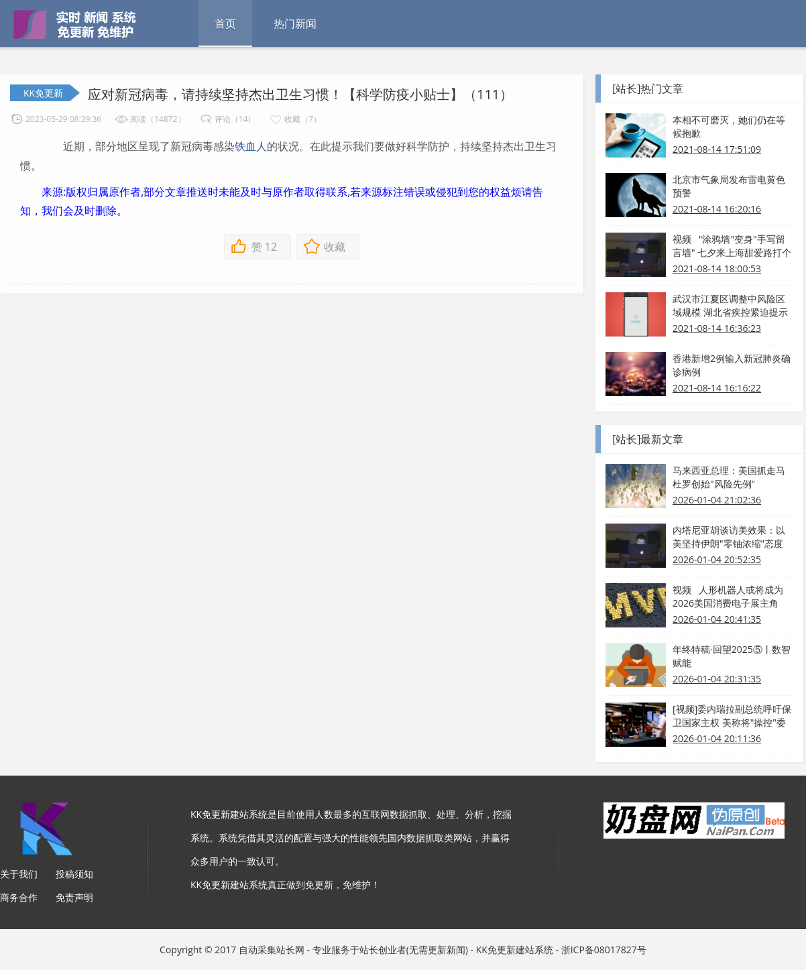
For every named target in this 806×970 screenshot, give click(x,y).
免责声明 (74, 897)
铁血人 (251, 146)
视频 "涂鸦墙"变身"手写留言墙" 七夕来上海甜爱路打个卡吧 (732, 246)
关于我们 (19, 873)
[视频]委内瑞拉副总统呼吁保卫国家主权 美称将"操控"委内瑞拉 (732, 716)
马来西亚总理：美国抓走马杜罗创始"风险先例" (729, 477)
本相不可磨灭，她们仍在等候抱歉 (729, 126)
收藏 (334, 246)
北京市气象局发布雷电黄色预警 (729, 186)
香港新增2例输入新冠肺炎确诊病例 (732, 365)
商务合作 (19, 897)
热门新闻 (295, 23)
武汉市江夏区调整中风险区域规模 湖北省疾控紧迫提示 (730, 305)
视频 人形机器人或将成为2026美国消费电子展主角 (728, 596)
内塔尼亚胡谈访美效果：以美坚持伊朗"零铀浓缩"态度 (729, 537)
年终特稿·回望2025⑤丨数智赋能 (732, 656)
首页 (225, 23)
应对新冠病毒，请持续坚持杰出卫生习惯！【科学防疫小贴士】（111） (300, 94)
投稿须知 (74, 873)
